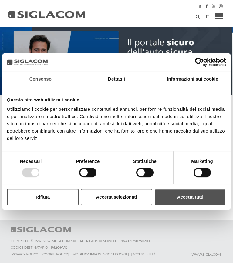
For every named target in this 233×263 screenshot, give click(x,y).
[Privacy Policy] (25, 254)
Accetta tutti (190, 196)
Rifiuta (42, 196)
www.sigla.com (206, 254)
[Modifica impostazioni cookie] (100, 254)
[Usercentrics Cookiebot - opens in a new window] (199, 62)
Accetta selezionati (116, 196)
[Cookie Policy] (55, 254)
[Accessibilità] (144, 254)
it (207, 16)
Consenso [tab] (40, 78)
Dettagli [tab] (116, 78)
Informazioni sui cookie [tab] (192, 78)
